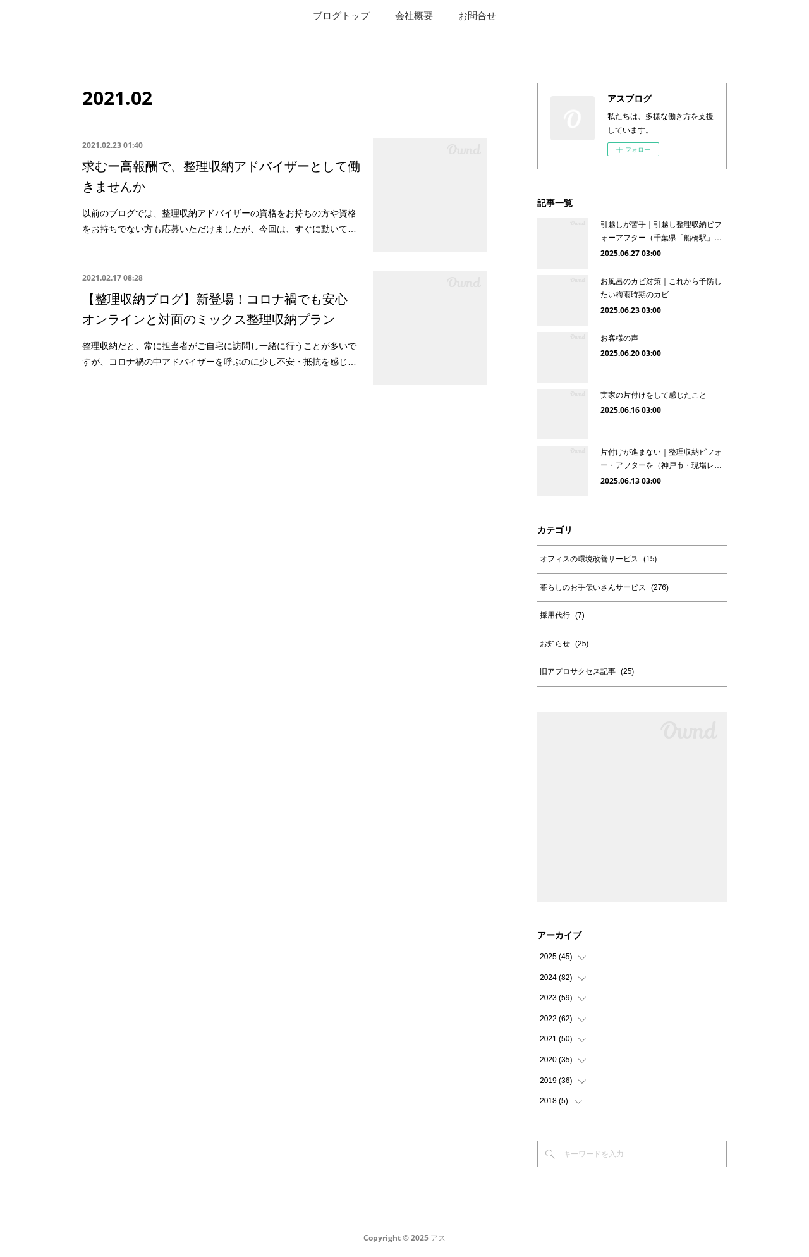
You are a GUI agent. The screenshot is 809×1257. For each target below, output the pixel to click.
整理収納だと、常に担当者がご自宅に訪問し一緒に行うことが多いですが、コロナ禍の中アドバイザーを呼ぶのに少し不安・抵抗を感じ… (219, 354)
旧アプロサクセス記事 (587, 671)
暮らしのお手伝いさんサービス (604, 587)
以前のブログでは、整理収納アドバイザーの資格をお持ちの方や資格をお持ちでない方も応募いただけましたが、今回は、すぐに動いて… (219, 221)
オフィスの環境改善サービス (598, 559)
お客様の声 (619, 338)
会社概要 (414, 15)
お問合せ (477, 15)
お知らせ (564, 643)
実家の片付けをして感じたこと (653, 395)
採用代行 (562, 615)
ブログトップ (341, 15)
